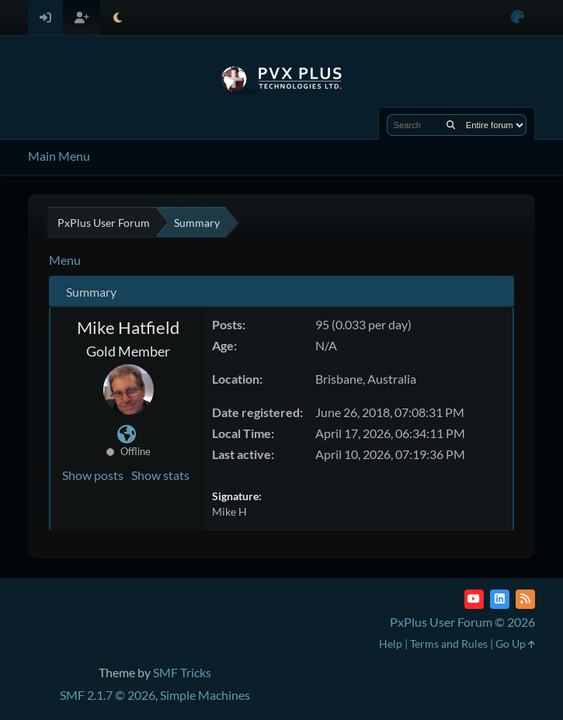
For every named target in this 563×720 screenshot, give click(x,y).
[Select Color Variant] (517, 17)
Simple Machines (205, 694)
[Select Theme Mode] (117, 17)
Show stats (160, 475)
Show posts (92, 475)
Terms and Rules (449, 643)
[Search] (451, 125)
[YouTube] (474, 599)
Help (390, 643)
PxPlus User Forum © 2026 (462, 621)
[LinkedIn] (499, 599)
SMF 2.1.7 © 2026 (107, 694)
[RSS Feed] (525, 599)
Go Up (515, 643)
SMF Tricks (182, 672)
